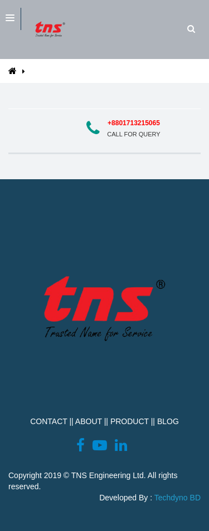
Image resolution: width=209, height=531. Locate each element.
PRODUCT (129, 421)
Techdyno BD (177, 497)
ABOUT (88, 421)
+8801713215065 (134, 123)
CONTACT (48, 421)
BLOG (168, 421)
